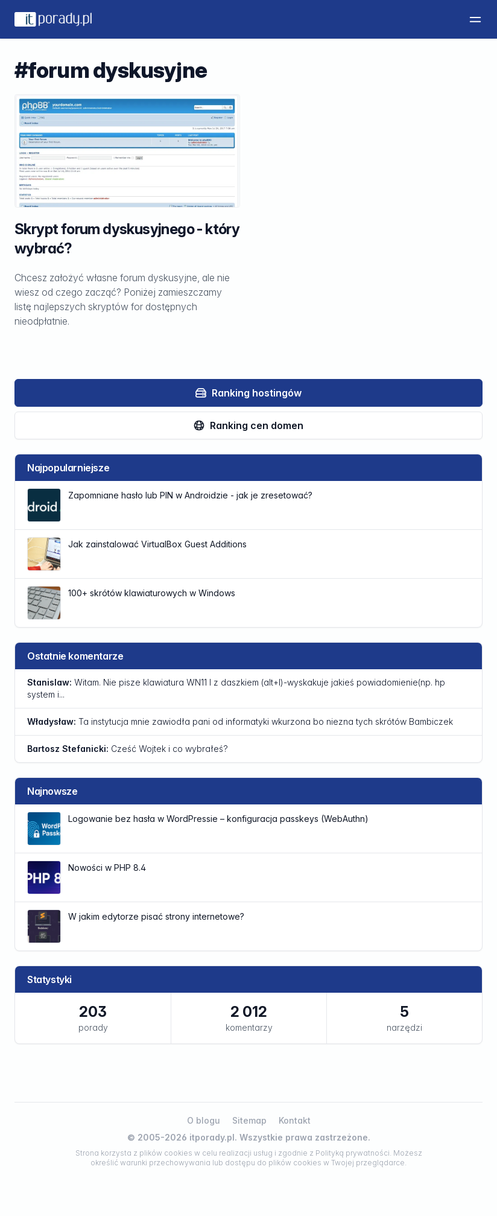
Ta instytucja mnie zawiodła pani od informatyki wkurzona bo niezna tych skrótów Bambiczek (240, 721)
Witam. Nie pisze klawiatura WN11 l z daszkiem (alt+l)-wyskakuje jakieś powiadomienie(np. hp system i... (236, 688)
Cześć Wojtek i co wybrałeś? (127, 748)
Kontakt (295, 1120)
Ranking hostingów (248, 393)
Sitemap (249, 1120)
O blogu (203, 1120)
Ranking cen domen (248, 425)
